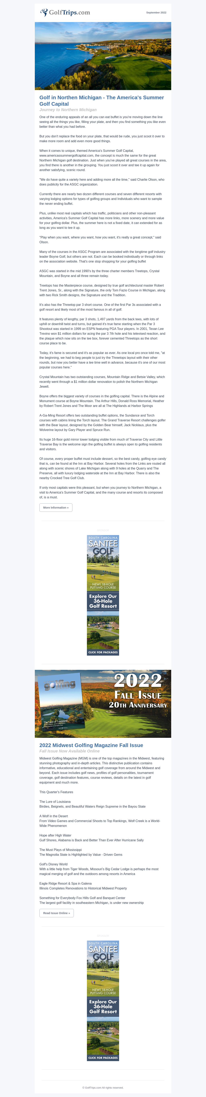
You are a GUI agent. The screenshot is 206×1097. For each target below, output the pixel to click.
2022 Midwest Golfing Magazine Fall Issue (91, 745)
